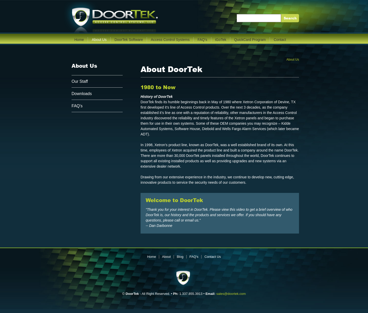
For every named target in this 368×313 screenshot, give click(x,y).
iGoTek (220, 40)
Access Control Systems (170, 40)
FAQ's (202, 40)
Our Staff (80, 81)
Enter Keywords (251, 18)
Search (290, 18)
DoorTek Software (128, 40)
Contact (280, 40)
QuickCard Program (250, 40)
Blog (180, 257)
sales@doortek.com (231, 294)
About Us (99, 40)
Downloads (82, 93)
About (166, 257)
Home (79, 40)
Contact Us (212, 257)
